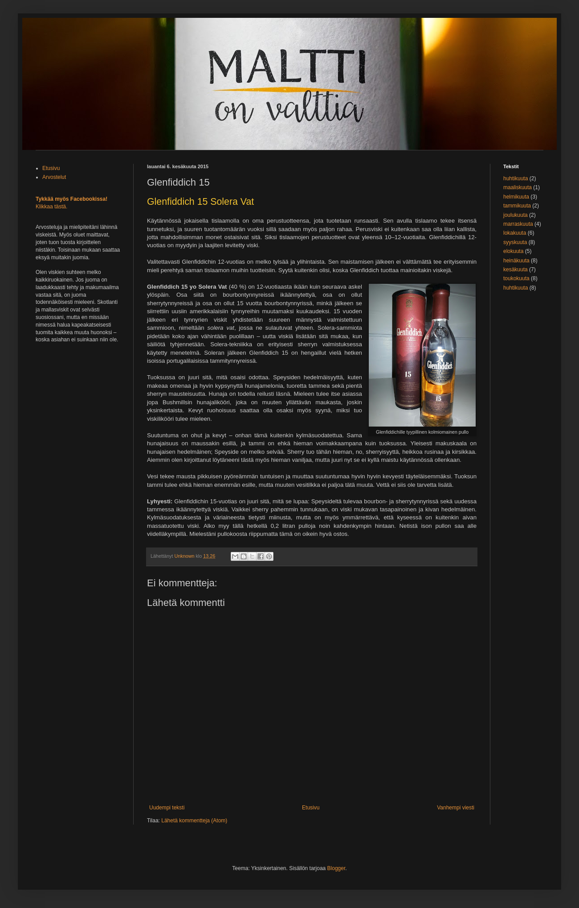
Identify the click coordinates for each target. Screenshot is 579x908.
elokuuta (513, 251)
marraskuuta (518, 224)
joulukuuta (515, 215)
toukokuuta (516, 278)
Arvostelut (54, 177)
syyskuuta (515, 242)
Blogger (336, 868)
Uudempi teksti (166, 807)
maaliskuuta (517, 187)
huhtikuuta (515, 178)
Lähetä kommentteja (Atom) (194, 820)
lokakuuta (514, 233)
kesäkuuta (515, 269)
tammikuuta (517, 206)
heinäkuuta (516, 260)
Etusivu (310, 807)
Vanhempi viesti (455, 807)
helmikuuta (516, 197)
